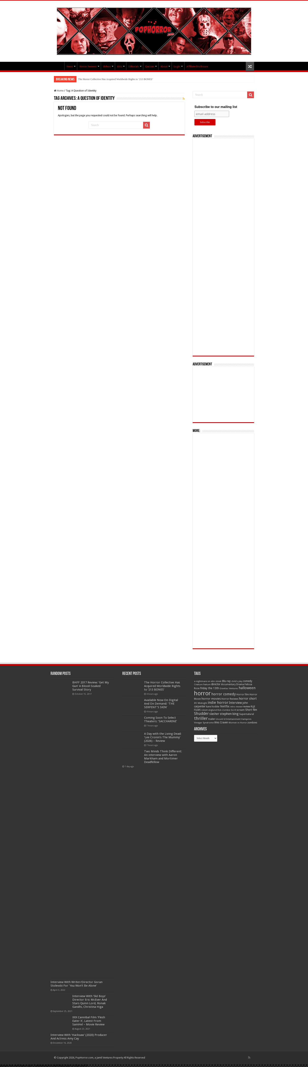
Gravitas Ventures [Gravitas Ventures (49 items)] (229, 688)
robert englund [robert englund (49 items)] (209, 710)
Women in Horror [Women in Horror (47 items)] (238, 722)
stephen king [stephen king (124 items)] (229, 714)
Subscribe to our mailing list (215, 107)
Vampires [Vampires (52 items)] (246, 719)
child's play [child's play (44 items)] (236, 681)
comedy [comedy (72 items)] (247, 681)
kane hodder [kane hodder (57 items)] (213, 706)
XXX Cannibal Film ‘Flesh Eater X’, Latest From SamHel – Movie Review (88, 1021)
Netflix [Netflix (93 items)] (225, 706)
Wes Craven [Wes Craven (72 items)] (221, 722)
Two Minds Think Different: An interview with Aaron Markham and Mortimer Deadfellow (163, 757)
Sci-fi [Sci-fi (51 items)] (233, 710)
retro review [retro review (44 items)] (236, 706)
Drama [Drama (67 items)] (240, 684)
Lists (119, 66)
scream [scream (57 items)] (240, 710)
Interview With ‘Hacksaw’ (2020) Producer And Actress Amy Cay (79, 1036)
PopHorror (59, 66)
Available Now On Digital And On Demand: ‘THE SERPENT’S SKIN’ (161, 703)
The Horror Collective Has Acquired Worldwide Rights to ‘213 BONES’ (115, 79)
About (164, 66)
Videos (107, 66)
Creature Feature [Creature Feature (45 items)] (202, 684)
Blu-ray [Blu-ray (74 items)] (226, 681)
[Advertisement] (223, 247)
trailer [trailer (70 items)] (211, 718)
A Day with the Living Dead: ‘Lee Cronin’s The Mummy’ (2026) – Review (162, 737)
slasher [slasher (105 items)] (214, 714)
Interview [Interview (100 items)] (235, 703)
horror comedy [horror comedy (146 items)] (223, 694)
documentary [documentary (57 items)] (228, 684)
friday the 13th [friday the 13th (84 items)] (209, 688)
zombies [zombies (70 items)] (252, 722)
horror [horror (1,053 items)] (202, 693)
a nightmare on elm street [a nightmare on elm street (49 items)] (207, 681)
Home (59, 90)
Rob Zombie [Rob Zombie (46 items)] (223, 710)
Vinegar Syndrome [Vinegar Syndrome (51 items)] (204, 722)
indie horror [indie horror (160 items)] (218, 702)
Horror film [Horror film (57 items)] (242, 694)
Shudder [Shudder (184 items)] (201, 713)
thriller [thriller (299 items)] (201, 718)
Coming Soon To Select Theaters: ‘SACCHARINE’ (160, 719)
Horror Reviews (88, 66)
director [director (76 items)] (215, 684)
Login (177, 66)
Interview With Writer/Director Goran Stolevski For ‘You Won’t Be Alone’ (76, 983)
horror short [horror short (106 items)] (248, 698)
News (70, 66)
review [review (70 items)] (246, 706)
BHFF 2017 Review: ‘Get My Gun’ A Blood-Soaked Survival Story (90, 686)
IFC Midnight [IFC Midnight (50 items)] (200, 703)
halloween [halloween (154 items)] (247, 688)
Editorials (133, 66)
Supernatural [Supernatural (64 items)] (246, 714)
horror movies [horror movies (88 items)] (211, 698)
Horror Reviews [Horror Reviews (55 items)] (229, 698)
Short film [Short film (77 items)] (251, 709)
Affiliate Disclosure (197, 66)
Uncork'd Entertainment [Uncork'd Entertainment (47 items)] (228, 719)
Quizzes (149, 66)
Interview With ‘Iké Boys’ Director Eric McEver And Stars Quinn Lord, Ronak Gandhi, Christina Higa (89, 1001)
